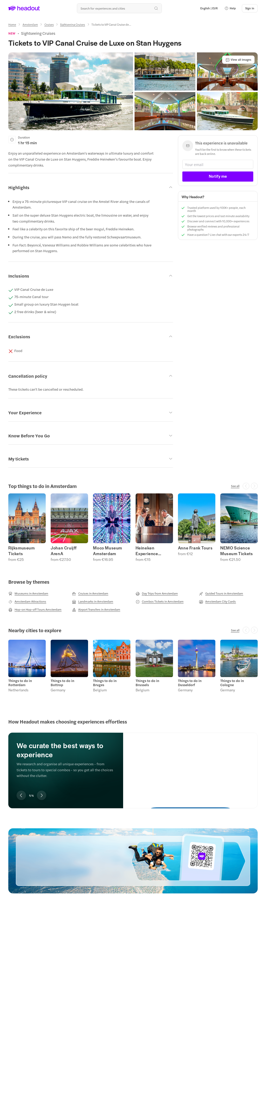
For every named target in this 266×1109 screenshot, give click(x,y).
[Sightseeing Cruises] (72, 24)
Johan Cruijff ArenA (64, 550)
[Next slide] (41, 795)
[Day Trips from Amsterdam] (157, 593)
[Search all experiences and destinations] (119, 8)
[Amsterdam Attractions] (27, 601)
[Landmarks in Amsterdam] (92, 601)
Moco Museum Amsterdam (107, 550)
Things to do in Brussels (147, 683)
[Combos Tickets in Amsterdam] (160, 601)
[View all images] (238, 60)
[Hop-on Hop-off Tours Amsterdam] (35, 609)
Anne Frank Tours (195, 548)
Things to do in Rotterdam (20, 683)
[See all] (235, 486)
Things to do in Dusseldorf (190, 683)
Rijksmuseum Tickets (21, 550)
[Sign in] (250, 8)
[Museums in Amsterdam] (28, 593)
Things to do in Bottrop (62, 683)
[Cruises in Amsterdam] (90, 593)
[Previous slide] (21, 795)
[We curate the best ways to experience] (190, 766)
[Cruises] (49, 24)
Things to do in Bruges (105, 683)
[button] (230, 8)
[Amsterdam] (30, 24)
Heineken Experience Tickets (147, 550)
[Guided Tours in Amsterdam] (221, 593)
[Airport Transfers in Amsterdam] (96, 609)
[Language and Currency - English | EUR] (209, 8)
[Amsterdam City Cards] (217, 601)
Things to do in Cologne (232, 683)
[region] (133, 527)
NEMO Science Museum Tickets (236, 550)
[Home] (12, 24)
